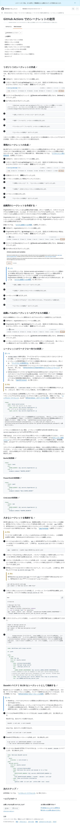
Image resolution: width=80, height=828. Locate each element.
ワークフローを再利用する (20, 363)
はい (7, 808)
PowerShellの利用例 (12, 478)
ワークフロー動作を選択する (41, 13)
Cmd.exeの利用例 (11, 498)
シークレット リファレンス (26, 793)
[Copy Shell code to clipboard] (62, 597)
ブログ (54, 821)
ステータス (31, 821)
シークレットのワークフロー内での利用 (23, 348)
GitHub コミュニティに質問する (50, 808)
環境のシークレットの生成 (17, 144)
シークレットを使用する (57, 13)
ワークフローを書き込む (25, 13)
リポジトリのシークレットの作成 (20, 67)
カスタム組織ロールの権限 (24, 225)
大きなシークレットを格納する (19, 517)
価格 (36, 821)
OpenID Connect (21, 380)
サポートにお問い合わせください (50, 810)
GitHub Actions (8, 13)
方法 (15, 13)
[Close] (75, 3)
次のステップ (10, 788)
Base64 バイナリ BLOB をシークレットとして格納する (30, 685)
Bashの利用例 (9, 458)
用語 (17, 821)
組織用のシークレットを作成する (20, 205)
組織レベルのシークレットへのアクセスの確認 (26, 312)
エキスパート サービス (45, 821)
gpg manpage (43, 528)
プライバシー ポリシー (8, 811)
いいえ (15, 808)
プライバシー (23, 821)
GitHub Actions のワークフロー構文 (37, 398)
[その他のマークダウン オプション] (20, 32)
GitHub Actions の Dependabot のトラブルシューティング (41, 367)
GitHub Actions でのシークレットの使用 (30, 694)
